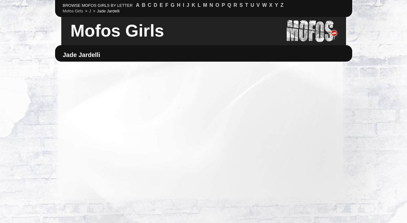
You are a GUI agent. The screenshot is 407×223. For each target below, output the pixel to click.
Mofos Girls (117, 30)
